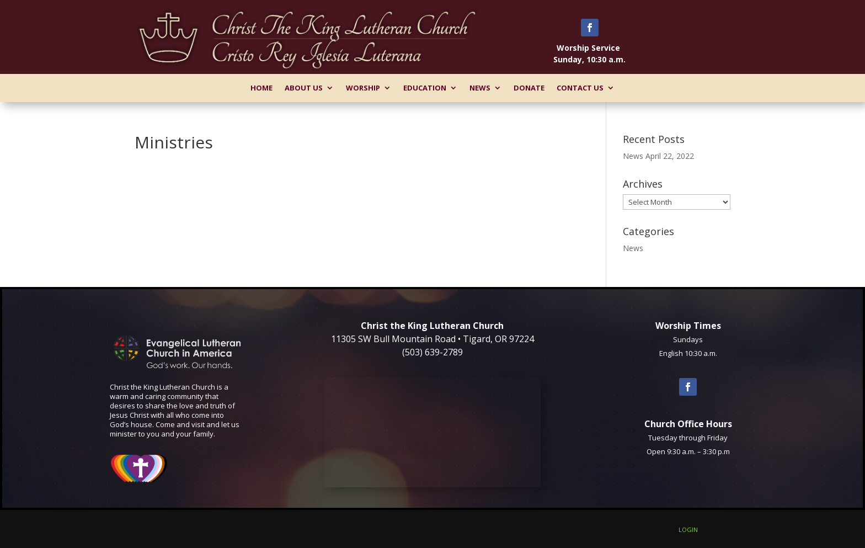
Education (424, 88)
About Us (304, 88)
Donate (529, 88)
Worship (363, 88)
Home (261, 88)
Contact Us (580, 88)
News (479, 88)
